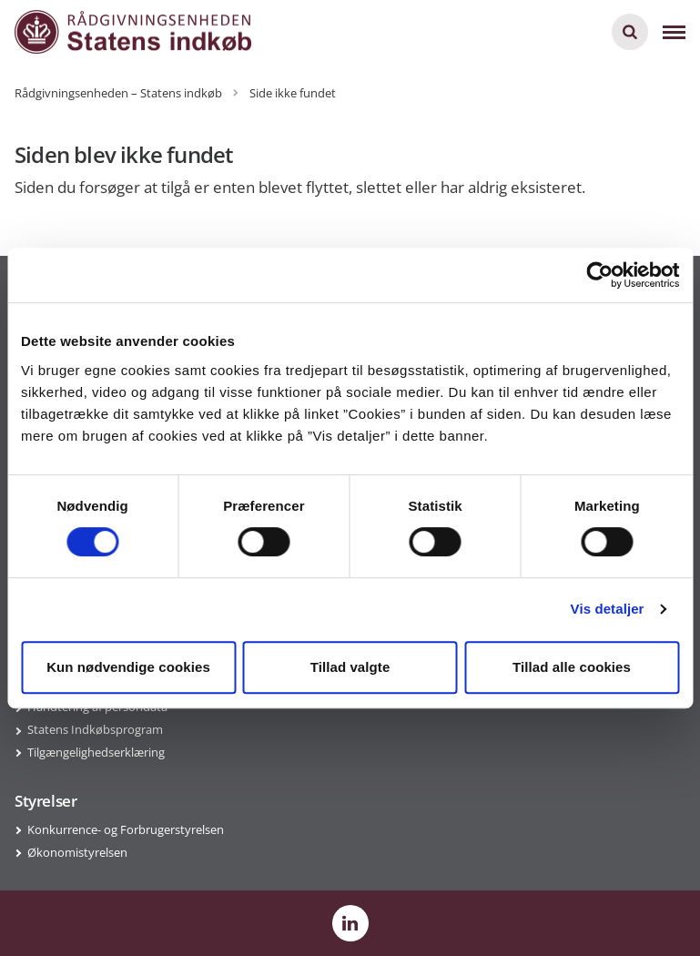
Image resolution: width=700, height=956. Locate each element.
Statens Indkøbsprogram (95, 729)
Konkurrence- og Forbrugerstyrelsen (125, 829)
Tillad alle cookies (571, 667)
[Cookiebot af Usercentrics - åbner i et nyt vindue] (599, 275)
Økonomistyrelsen (77, 852)
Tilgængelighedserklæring (96, 752)
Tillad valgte (350, 667)
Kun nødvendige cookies (128, 667)
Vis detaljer (607, 608)
